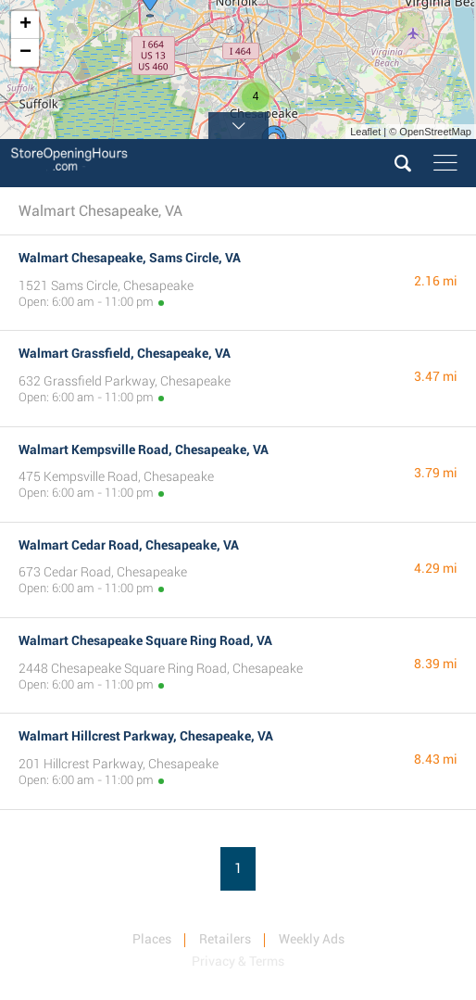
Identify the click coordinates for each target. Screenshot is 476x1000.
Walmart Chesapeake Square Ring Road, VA (145, 640)
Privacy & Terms (238, 961)
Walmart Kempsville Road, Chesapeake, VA (144, 449)
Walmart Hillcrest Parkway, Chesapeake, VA (146, 735)
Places (151, 938)
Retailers (225, 938)
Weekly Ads (311, 938)
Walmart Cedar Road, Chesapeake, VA (129, 545)
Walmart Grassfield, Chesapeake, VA (125, 353)
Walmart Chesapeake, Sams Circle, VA (130, 257)
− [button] (25, 53)
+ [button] (25, 25)
